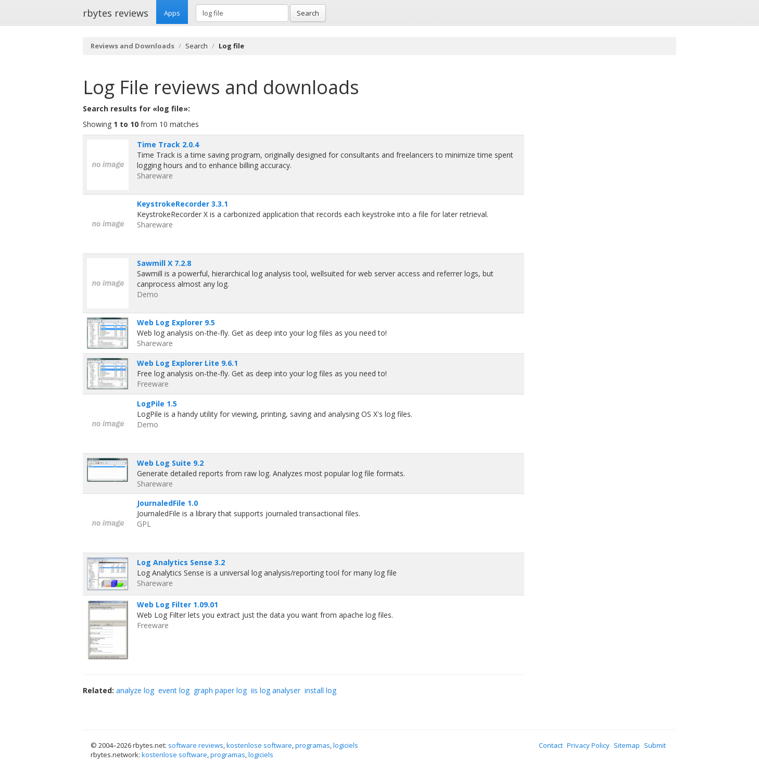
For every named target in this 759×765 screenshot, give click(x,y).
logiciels (345, 745)
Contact (551, 745)
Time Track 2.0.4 (168, 144)
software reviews (195, 745)
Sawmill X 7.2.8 (164, 263)
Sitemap (627, 745)
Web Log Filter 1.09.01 (177, 604)
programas (312, 745)
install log (320, 690)
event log (173, 690)
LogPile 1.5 (157, 404)
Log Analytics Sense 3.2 (181, 562)
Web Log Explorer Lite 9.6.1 (187, 363)
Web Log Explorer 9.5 (176, 322)
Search (308, 13)
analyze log (135, 690)
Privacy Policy (588, 745)
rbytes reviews (115, 13)
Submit (655, 745)
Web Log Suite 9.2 (170, 463)
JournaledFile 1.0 (167, 503)
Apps (172, 13)
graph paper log (220, 690)
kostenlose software (259, 745)
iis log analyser (275, 690)
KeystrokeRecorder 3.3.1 (182, 204)
